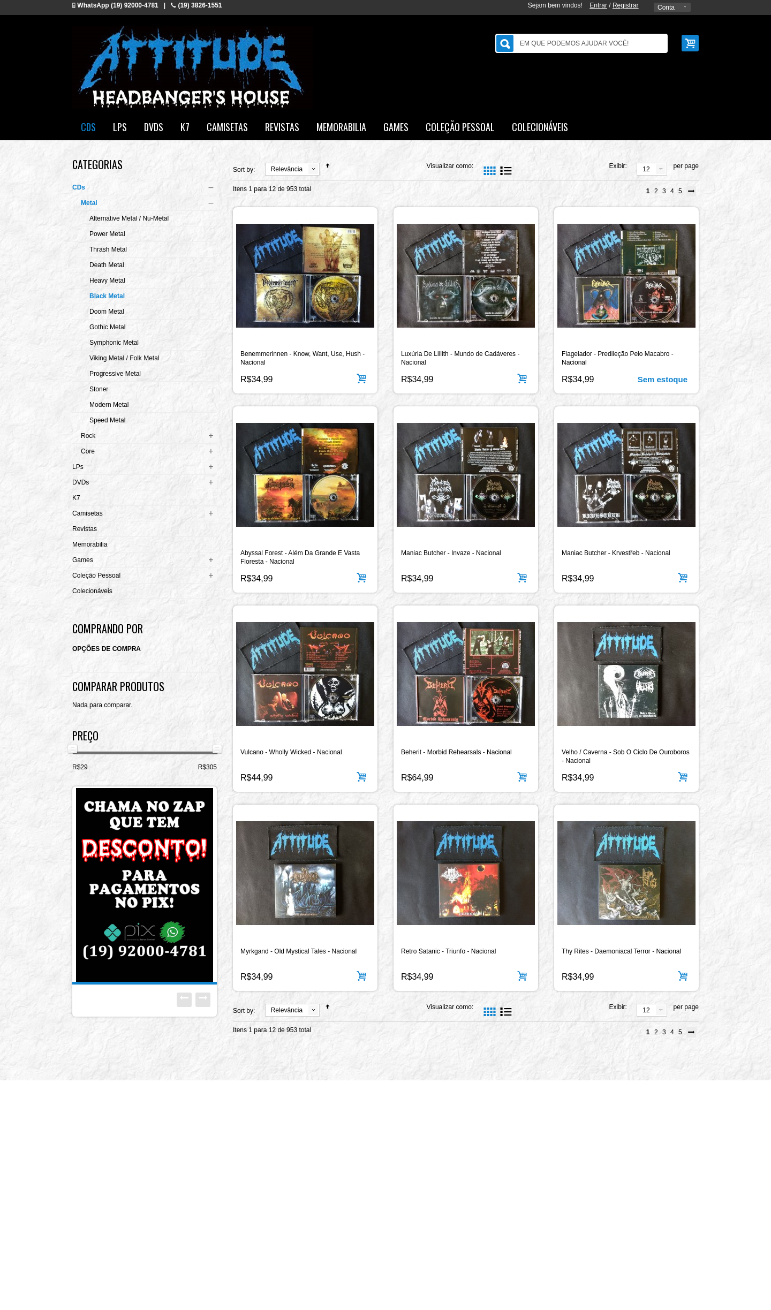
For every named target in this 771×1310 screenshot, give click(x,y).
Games (82, 560)
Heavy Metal (107, 280)
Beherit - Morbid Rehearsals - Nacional (456, 752)
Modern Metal (108, 404)
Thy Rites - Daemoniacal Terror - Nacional (621, 951)
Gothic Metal (107, 327)
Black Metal (107, 296)
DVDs (80, 482)
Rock (88, 436)
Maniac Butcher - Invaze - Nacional (451, 553)
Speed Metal (107, 420)
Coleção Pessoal (96, 575)
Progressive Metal (115, 373)
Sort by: (244, 169)
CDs (78, 187)
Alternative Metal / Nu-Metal (129, 218)
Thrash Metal (108, 249)
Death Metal (106, 265)
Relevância (287, 169)
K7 (76, 498)
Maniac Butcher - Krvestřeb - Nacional (616, 553)
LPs (78, 467)
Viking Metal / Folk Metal (124, 358)
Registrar (626, 5)
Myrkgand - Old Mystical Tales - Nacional (298, 951)
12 (645, 169)
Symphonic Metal (114, 342)
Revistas (84, 529)
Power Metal (107, 234)
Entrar (598, 5)
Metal (89, 203)
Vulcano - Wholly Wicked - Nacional (291, 752)
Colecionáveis (92, 591)
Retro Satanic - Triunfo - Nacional (448, 951)
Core (88, 451)
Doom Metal (106, 311)
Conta (666, 7)
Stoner (98, 389)
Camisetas (87, 513)
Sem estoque (662, 379)
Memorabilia (89, 544)
